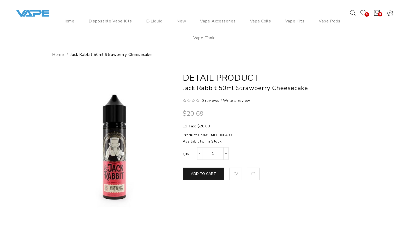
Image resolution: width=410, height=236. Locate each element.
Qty (186, 154)
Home (58, 54)
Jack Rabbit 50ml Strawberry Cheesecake (111, 54)
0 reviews (210, 100)
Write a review (236, 100)
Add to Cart (203, 173)
